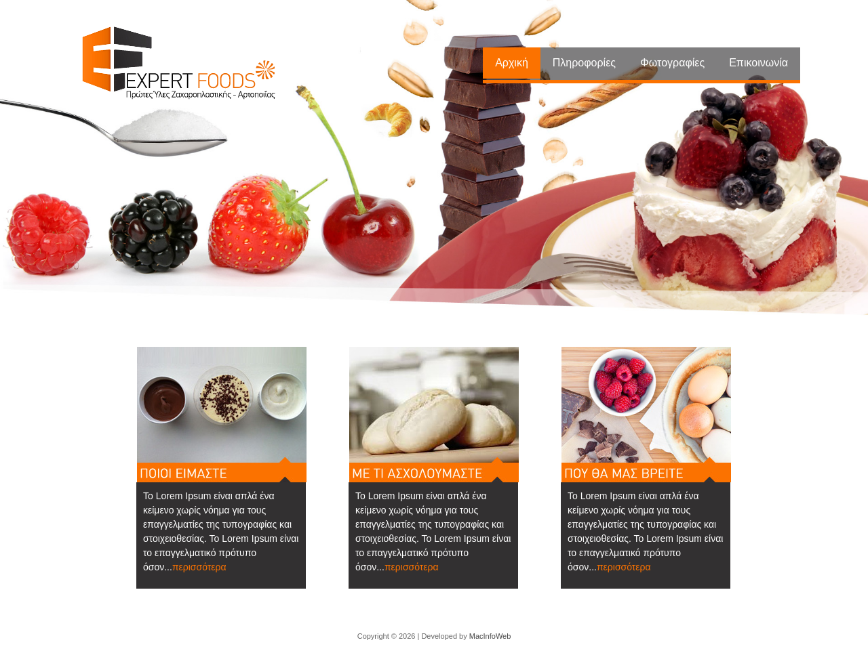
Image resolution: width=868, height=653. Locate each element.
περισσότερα (199, 567)
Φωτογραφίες (672, 62)
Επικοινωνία (758, 62)
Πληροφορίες (584, 62)
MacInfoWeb (490, 636)
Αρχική (511, 62)
